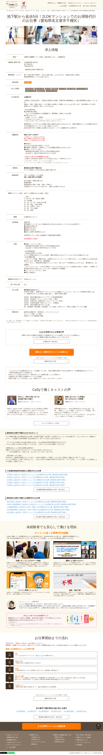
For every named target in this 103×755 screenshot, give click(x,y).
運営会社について (82, 740)
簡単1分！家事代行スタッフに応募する (51, 352)
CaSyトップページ (13, 735)
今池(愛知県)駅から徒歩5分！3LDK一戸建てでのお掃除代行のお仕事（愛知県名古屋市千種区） (38, 507)
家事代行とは (51, 3)
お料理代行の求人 (60, 742)
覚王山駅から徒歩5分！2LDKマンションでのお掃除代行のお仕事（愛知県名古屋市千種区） (37, 501)
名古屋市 (43, 10)
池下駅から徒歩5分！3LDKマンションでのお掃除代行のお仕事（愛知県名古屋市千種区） (36, 485)
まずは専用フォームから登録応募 (51, 726)
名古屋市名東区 (69, 711)
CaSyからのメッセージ (75, 3)
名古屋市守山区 (56, 711)
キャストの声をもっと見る (50, 423)
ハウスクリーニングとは (38, 742)
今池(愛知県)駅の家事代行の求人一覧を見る (50, 489)
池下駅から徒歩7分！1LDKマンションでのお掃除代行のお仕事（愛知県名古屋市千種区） (36, 477)
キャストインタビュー (90, 3)
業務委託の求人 (61, 3)
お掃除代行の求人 (60, 739)
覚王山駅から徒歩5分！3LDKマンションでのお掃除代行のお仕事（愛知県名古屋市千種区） (37, 512)
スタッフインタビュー (14, 745)
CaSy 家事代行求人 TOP (12, 10)
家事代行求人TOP (50, 361)
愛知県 (37, 10)
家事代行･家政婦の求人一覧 (62, 735)
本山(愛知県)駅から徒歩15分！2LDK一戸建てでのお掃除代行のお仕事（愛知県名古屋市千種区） (39, 509)
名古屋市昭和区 (44, 711)
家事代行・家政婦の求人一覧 (27, 10)
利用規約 (79, 745)
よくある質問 (63, 6)
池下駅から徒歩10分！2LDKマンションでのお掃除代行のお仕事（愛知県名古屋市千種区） (37, 480)
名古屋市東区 (20, 711)
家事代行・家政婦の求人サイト (12, 4)
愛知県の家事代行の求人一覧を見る (50, 717)
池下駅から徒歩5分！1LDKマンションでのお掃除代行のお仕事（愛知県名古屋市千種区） (36, 482)
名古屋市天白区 (81, 711)
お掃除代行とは (35, 737)
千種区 (48, 10)
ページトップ (98, 727)
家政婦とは (34, 744)
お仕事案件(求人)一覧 (75, 6)
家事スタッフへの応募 (84, 737)
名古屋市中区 (32, 711)
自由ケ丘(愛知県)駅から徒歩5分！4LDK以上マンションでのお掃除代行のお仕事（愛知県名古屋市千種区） (42, 504)
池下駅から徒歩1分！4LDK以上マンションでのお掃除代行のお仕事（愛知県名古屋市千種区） (38, 474)
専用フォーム (39, 655)
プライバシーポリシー (84, 742)
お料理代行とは (35, 739)
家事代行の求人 (59, 737)
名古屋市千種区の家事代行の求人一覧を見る (50, 517)
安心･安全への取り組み (89, 6)
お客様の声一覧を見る (50, 341)
